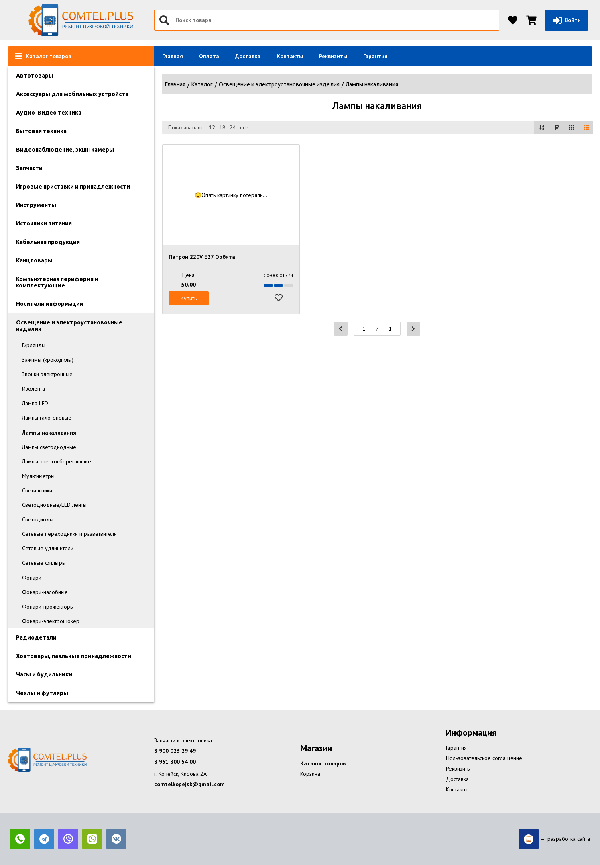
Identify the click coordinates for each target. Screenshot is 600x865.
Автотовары (34, 75)
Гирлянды (33, 345)
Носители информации (49, 304)
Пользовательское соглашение (484, 758)
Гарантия (375, 56)
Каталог (202, 84)
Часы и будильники (44, 674)
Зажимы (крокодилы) (47, 359)
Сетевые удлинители (47, 548)
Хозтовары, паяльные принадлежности (73, 656)
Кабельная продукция (48, 242)
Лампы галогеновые (46, 417)
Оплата (209, 56)
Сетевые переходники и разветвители (69, 533)
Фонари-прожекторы (48, 606)
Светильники (37, 490)
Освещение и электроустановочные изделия (69, 325)
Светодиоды (37, 519)
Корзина (310, 774)
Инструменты (36, 205)
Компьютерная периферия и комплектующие (57, 282)
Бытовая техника (41, 131)
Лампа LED (35, 403)
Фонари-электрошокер (50, 621)
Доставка (247, 56)
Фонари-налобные (45, 592)
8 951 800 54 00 (175, 761)
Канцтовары (34, 260)
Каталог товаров (323, 763)
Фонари (31, 577)
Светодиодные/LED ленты (54, 504)
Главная (172, 56)
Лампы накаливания (49, 432)
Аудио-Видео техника (48, 112)
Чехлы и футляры (42, 693)
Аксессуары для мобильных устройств (72, 94)
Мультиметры (38, 476)
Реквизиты (333, 56)
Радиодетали (36, 637)
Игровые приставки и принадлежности (73, 186)
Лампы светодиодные (49, 447)
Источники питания (44, 223)
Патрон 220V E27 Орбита (202, 256)
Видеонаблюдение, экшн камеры (65, 149)
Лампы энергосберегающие (56, 461)
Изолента (33, 388)
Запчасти (29, 168)
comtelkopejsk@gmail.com (189, 784)
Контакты (290, 56)
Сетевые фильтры (44, 562)
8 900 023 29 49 (175, 751)
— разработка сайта (554, 839)
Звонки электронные (47, 374)
